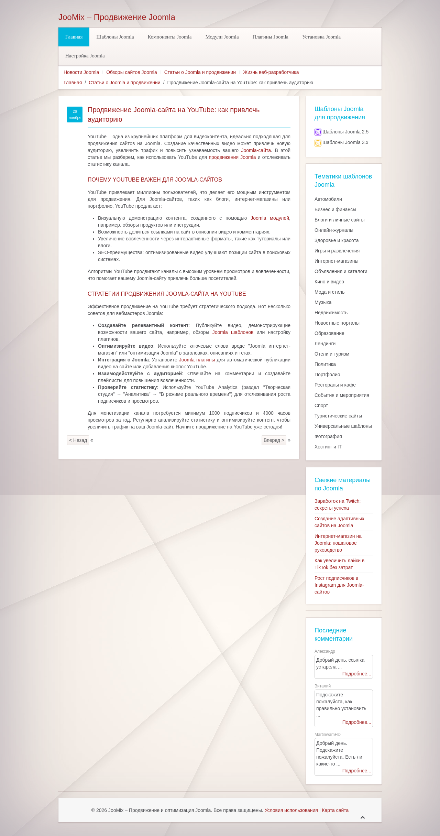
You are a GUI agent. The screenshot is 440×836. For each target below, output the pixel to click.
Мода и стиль (330, 292)
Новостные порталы (337, 323)
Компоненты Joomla (170, 37)
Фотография (328, 436)
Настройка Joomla (85, 55)
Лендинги (325, 343)
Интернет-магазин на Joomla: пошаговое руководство (338, 543)
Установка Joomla (321, 37)
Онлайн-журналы (334, 230)
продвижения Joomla (232, 157)
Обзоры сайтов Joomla (131, 72)
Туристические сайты (338, 416)
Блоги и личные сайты (340, 219)
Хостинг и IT (328, 446)
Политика (325, 364)
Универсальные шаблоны (343, 426)
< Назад (78, 440)
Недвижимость (331, 312)
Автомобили (328, 199)
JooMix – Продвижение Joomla (116, 17)
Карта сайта (335, 810)
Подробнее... (356, 673)
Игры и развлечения (337, 250)
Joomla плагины (197, 359)
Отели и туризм (332, 354)
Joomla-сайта (256, 150)
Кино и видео (329, 281)
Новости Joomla (81, 72)
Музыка (323, 302)
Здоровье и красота (337, 240)
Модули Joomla (222, 37)
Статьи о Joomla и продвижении (200, 72)
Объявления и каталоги (341, 271)
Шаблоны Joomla (115, 37)
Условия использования (291, 810)
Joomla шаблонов (233, 332)
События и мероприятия (342, 395)
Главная (73, 37)
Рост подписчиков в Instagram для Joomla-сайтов (339, 585)
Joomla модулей (270, 218)
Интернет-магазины (337, 261)
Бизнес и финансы (335, 209)
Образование (329, 333)
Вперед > (274, 440)
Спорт (321, 405)
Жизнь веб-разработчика (271, 72)
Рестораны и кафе (335, 385)
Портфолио (327, 374)
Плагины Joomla (270, 37)
